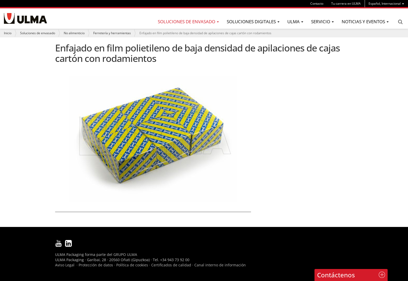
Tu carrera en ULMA (346, 3)
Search (400, 22)
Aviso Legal (64, 264)
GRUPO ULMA (125, 254)
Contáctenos (336, 275)
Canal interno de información (220, 264)
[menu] (386, 3)
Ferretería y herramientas (112, 33)
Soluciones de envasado (37, 33)
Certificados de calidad (171, 264)
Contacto (316, 3)
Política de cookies (132, 264)
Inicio (7, 33)
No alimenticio (74, 33)
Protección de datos (96, 264)
